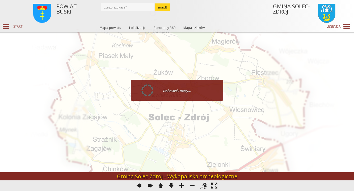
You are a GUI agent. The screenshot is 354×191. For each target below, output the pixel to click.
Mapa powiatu (110, 27)
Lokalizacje (137, 27)
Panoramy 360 (164, 27)
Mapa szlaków (194, 27)
